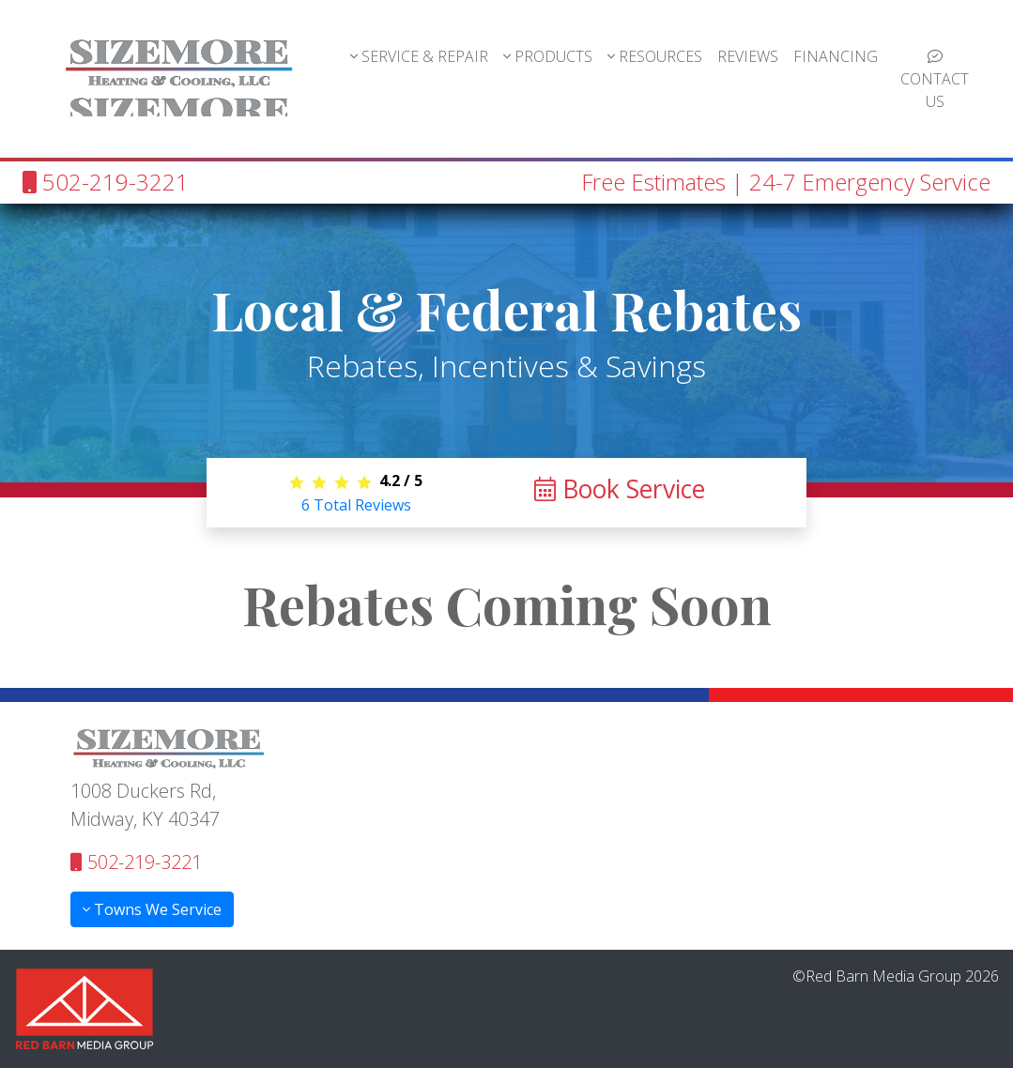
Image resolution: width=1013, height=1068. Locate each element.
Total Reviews (356, 505)
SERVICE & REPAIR (419, 56)
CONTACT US (934, 80)
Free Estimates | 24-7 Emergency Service (785, 181)
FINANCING (835, 56)
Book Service (619, 489)
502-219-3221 (106, 181)
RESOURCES (654, 56)
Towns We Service (152, 909)
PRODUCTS (547, 56)
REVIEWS (747, 56)
